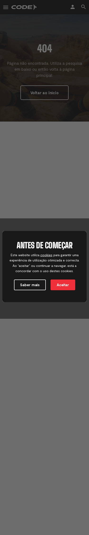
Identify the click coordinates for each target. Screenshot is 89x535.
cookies (46, 255)
